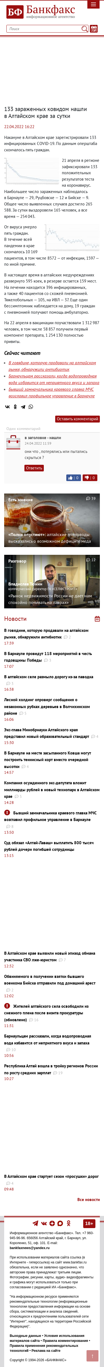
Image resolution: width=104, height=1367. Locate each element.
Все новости (88, 1199)
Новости (15, 618)
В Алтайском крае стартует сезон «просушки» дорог (51, 1176)
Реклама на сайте (46, 1351)
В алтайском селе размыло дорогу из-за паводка (48, 676)
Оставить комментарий (77, 418)
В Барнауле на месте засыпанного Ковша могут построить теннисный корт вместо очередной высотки (47, 759)
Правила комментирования (65, 1341)
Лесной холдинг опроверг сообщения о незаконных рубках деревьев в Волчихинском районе (47, 706)
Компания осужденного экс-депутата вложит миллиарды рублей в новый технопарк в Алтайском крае (52, 789)
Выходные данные (25, 1336)
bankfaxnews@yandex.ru (30, 1248)
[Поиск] (84, 28)
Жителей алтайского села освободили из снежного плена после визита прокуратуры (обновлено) (46, 1013)
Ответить (34, 468)
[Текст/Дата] (94, 29)
